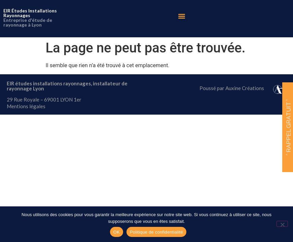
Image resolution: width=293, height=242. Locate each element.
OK (116, 232)
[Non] (282, 224)
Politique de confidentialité (156, 232)
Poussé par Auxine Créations (231, 88)
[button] (181, 16)
